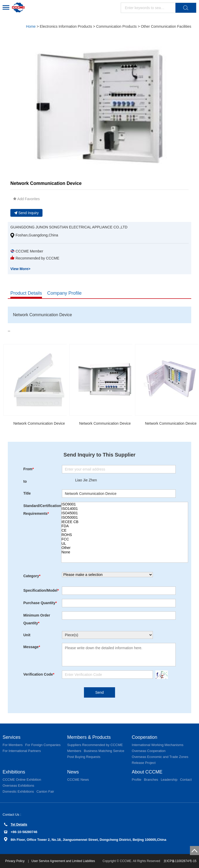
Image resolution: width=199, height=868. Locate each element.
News (73, 772)
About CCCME (147, 772)
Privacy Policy (15, 861)
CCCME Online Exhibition (22, 780)
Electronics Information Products (66, 26)
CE (124, 530)
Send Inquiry (26, 213)
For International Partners (22, 751)
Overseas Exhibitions (18, 785)
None (124, 552)
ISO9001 (124, 504)
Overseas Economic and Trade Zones (160, 757)
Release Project (144, 763)
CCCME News (78, 780)
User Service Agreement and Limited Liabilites (63, 861)
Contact (186, 780)
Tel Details (15, 824)
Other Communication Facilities (166, 26)
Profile (136, 780)
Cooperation (144, 737)
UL (124, 543)
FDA (124, 526)
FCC (124, 539)
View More (20, 269)
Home (30, 26)
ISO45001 (124, 513)
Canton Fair (45, 791)
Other (124, 548)
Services (11, 737)
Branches (151, 780)
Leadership (169, 780)
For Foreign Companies (43, 745)
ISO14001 (124, 509)
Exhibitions (14, 772)
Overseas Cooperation (149, 751)
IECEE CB (124, 522)
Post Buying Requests (83, 757)
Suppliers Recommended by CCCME (95, 745)
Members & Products (89, 737)
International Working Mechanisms (157, 745)
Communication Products (116, 26)
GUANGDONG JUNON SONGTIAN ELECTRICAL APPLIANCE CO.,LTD (68, 227)
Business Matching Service (104, 751)
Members (74, 751)
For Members (13, 745)
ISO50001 (124, 517)
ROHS (124, 535)
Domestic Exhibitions (18, 791)
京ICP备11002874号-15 (180, 861)
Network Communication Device (39, 423)
